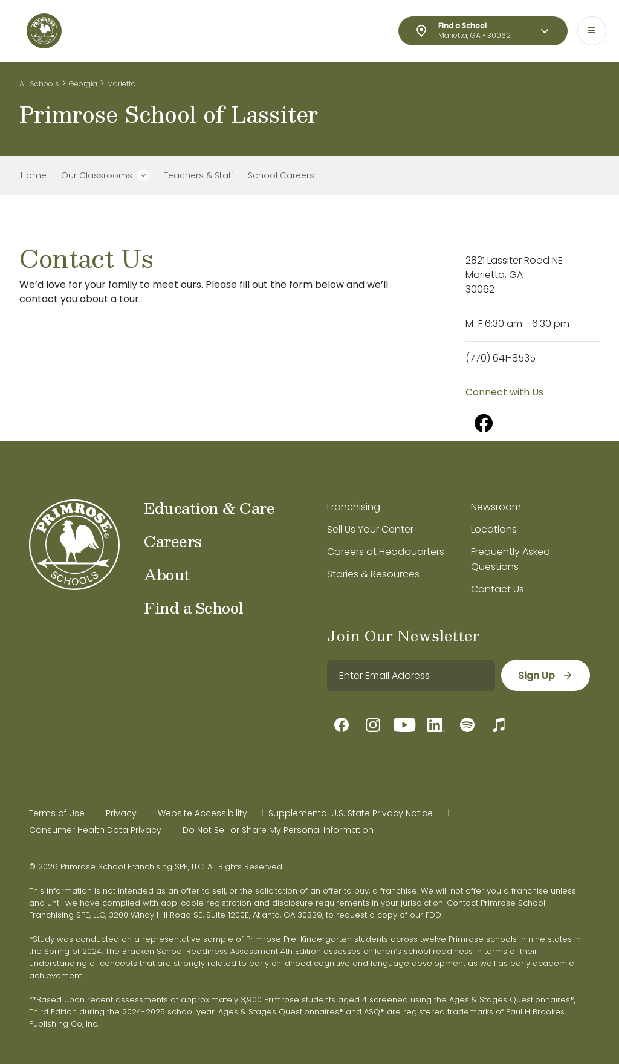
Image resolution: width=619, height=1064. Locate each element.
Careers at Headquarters (385, 552)
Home (34, 175)
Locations (494, 529)
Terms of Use (57, 813)
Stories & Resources (373, 574)
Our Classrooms (96, 175)
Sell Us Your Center (370, 529)
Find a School (194, 607)
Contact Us (497, 589)
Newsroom (496, 507)
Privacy (121, 813)
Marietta (121, 84)
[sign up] (545, 675)
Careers (173, 541)
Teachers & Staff (198, 175)
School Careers (281, 175)
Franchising (353, 507)
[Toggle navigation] (592, 31)
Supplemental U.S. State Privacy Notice (350, 813)
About (167, 574)
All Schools (39, 84)
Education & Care (209, 508)
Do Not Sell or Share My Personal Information (278, 830)
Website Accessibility (202, 813)
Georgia (83, 84)
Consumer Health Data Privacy (95, 830)
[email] (411, 675)
